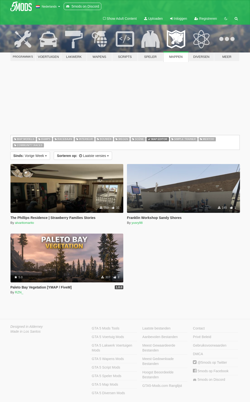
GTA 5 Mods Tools (105, 328)
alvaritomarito (24, 223)
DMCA (198, 354)
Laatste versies (83, 156)
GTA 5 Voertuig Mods (108, 337)
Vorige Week (30, 156)
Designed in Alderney (26, 327)
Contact (199, 328)
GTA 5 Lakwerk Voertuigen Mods (112, 347)
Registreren (205, 19)
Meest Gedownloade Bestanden (158, 361)
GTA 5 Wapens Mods (108, 359)
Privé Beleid (202, 337)
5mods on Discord (209, 380)
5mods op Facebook (211, 371)
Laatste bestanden (156, 328)
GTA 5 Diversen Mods (108, 393)
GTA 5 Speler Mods (106, 376)
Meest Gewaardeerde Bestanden (158, 347)
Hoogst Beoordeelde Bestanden (158, 374)
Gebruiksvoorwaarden (209, 345)
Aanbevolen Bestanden (160, 337)
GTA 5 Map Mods (105, 384)
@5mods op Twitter (210, 362)
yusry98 (137, 223)
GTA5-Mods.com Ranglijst (162, 386)
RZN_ (19, 292)
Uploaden (153, 19)
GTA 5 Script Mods (106, 367)
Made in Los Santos (25, 331)
